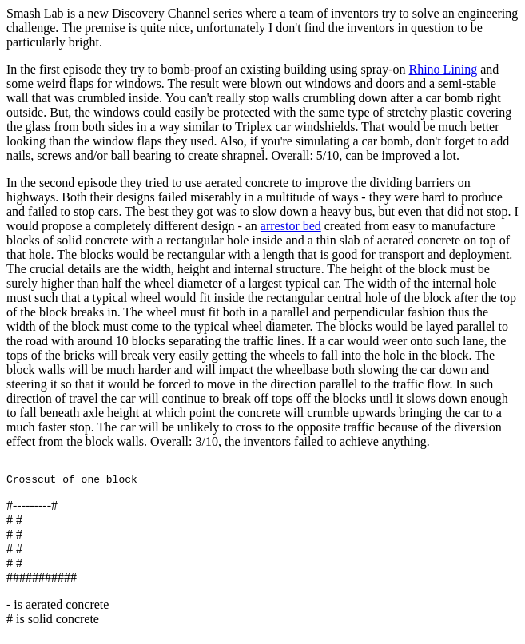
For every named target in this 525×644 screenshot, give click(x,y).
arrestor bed (291, 226)
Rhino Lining (442, 69)
